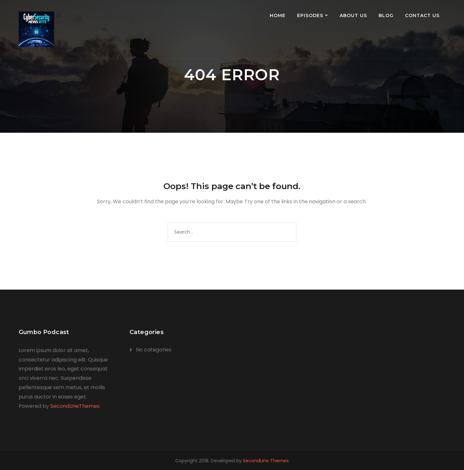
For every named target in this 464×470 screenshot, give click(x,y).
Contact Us (422, 15)
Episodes (310, 15)
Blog (386, 15)
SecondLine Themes (266, 460)
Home (277, 15)
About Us (353, 15)
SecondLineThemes (75, 406)
